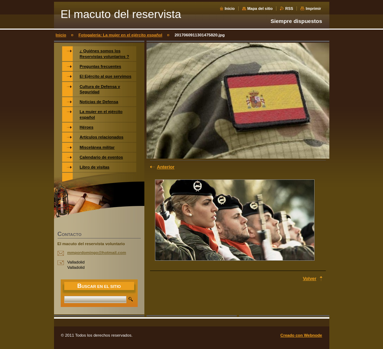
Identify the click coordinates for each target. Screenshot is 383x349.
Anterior (166, 167)
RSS (289, 8)
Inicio (230, 8)
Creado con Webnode (301, 335)
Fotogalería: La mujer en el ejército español (120, 35)
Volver (309, 278)
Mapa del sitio (260, 8)
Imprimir (313, 8)
